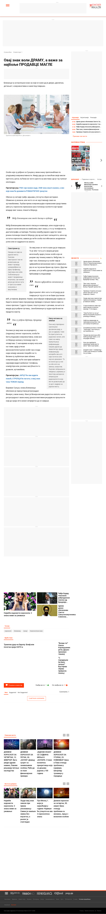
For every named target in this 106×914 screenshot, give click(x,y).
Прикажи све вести (80, 136)
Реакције (95, 117)
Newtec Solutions (89, 911)
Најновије (75, 117)
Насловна (7, 899)
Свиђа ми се (41, 685)
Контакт (13, 905)
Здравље (14, 899)
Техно (57, 899)
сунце (25, 631)
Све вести (75, 258)
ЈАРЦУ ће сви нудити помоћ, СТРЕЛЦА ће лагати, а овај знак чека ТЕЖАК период (23, 378)
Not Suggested (24, 693)
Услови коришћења (84, 899)
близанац (17, 631)
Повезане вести (10, 736)
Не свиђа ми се (59, 685)
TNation (99, 911)
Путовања (36, 899)
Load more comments (36, 699)
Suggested (13, 693)
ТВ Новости (68, 899)
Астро (100, 179)
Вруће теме (9, 638)
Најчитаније (85, 117)
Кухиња (29, 899)
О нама (75, 899)
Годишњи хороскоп (91, 179)
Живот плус (22, 899)
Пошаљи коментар (13, 685)
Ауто (62, 899)
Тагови (7, 626)
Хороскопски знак (36, 631)
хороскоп (8, 631)
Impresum (7, 905)
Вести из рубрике (11, 784)
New (6, 693)
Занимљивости (49, 899)
